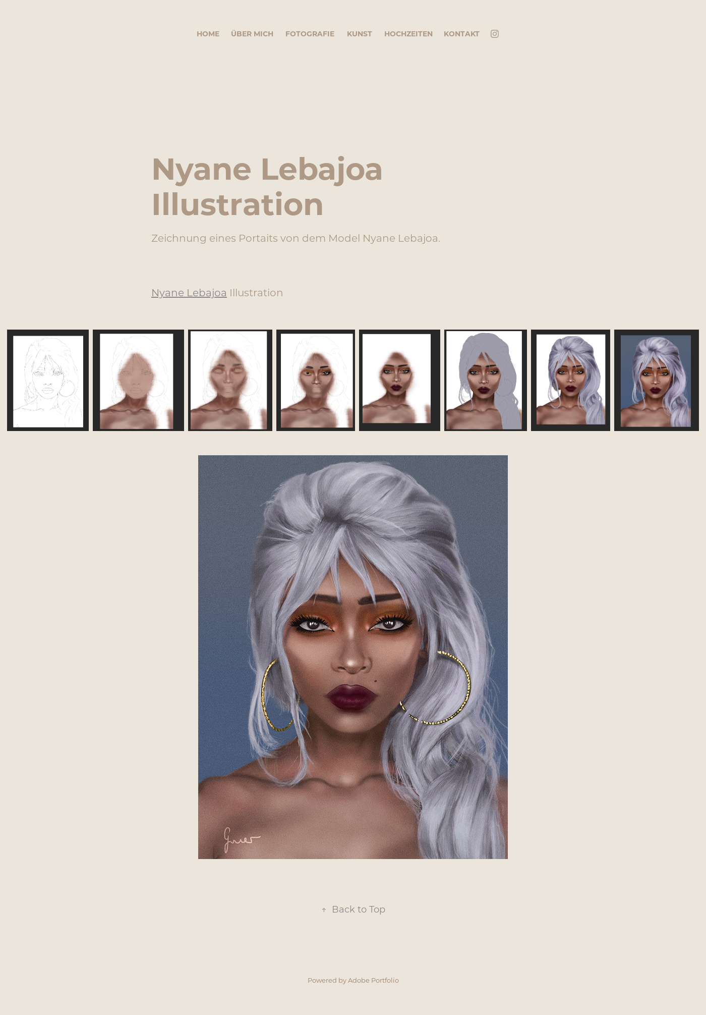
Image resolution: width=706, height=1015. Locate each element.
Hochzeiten (408, 33)
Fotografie (309, 33)
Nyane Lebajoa (189, 292)
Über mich (252, 33)
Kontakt (462, 33)
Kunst (359, 33)
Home (208, 33)
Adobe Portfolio (373, 980)
